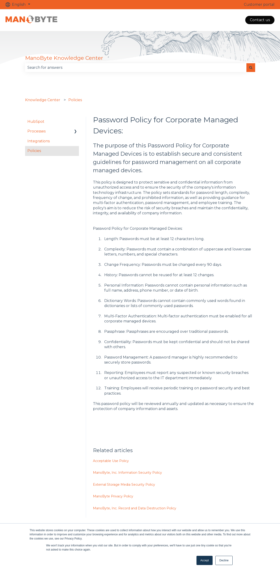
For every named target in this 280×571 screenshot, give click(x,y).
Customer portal (259, 4)
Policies (75, 100)
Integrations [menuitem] (38, 141)
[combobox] (135, 67)
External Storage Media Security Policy (124, 484)
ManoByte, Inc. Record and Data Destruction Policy (134, 508)
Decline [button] (223, 560)
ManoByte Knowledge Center (64, 58)
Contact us (260, 20)
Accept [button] (204, 560)
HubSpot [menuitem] (35, 121)
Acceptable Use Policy (111, 461)
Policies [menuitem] (34, 151)
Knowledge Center (42, 100)
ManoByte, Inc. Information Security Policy (127, 473)
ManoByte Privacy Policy (113, 496)
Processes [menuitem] (36, 131)
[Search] (250, 67)
